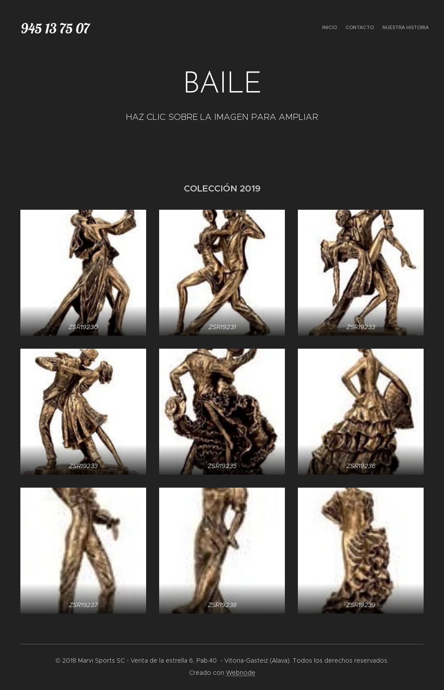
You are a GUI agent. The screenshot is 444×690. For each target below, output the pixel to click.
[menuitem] (412, 28)
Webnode (240, 673)
